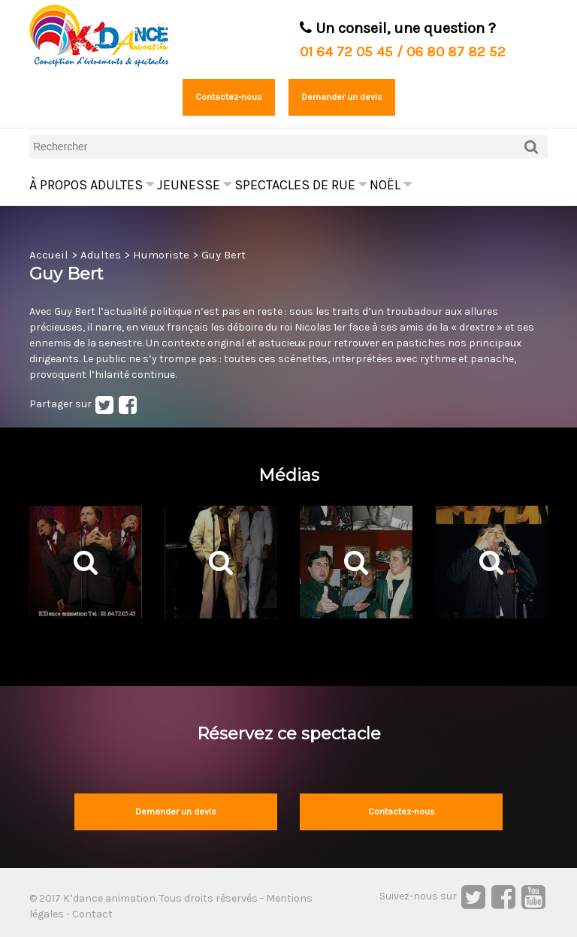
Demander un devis (341, 97)
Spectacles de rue (300, 185)
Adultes (122, 185)
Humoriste (161, 254)
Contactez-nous (228, 97)
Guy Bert (223, 254)
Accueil (48, 254)
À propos (58, 185)
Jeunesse (194, 185)
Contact (92, 914)
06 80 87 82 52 (456, 52)
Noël (391, 185)
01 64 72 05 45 (346, 52)
